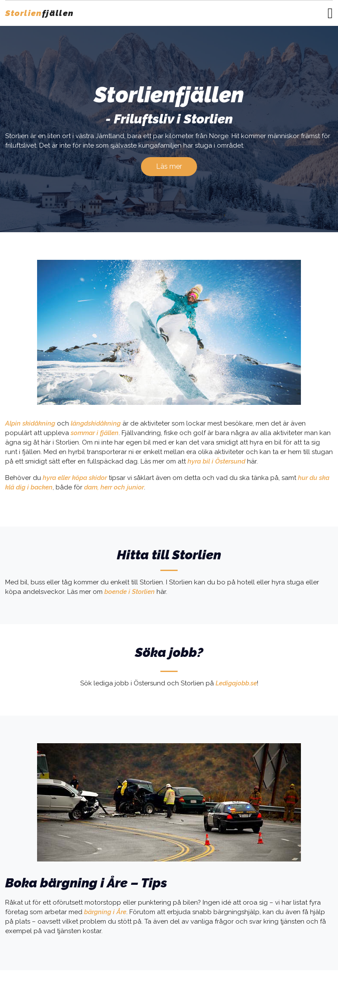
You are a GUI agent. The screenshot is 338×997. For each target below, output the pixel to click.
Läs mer (169, 166)
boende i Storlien (129, 592)
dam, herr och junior (114, 487)
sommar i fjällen (95, 433)
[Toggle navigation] (330, 13)
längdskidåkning (96, 423)
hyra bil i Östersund (216, 461)
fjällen (39, 13)
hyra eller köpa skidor (75, 478)
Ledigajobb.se (236, 683)
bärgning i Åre (105, 912)
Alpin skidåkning (30, 423)
